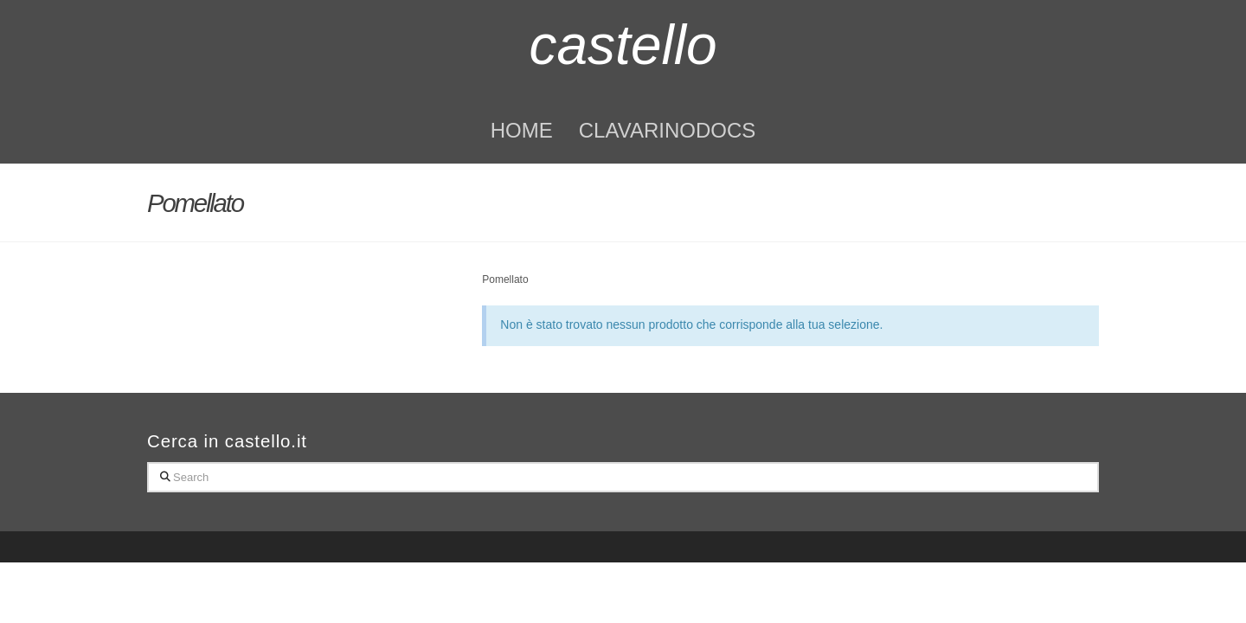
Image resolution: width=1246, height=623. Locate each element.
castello (623, 45)
